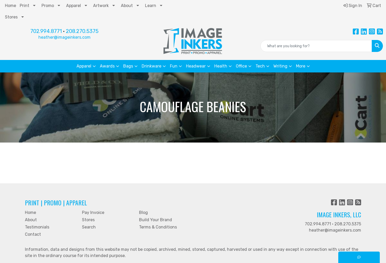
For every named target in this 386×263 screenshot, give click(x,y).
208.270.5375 (82, 31)
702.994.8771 (46, 31)
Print (24, 5)
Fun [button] (173, 66)
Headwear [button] (196, 66)
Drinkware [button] (151, 66)
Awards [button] (107, 66)
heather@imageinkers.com (64, 37)
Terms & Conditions (158, 227)
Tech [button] (260, 66)
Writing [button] (280, 66)
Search (89, 227)
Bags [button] (128, 66)
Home (10, 5)
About (127, 5)
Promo (48, 5)
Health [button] (220, 66)
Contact (33, 234)
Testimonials (37, 227)
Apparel (73, 5)
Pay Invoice (93, 212)
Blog (143, 212)
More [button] (300, 66)
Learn (150, 5)
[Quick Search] (316, 46)
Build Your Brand (155, 219)
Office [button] (241, 66)
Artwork (101, 5)
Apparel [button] (84, 66)
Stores (11, 17)
